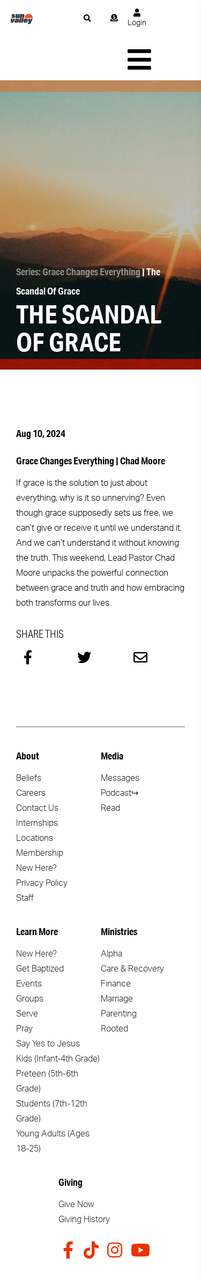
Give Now (76, 1164)
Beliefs (28, 738)
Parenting (119, 973)
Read (110, 768)
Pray (24, 988)
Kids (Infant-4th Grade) (58, 1018)
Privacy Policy (42, 843)
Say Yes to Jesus (48, 1003)
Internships (37, 783)
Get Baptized (40, 928)
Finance (116, 943)
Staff (25, 858)
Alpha (111, 913)
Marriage (117, 958)
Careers (31, 753)
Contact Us (37, 768)
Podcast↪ (119, 753)
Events (29, 943)
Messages (120, 738)
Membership (39, 813)
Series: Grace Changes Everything (78, 231)
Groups (29, 958)
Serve (27, 973)
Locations (34, 798)
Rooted (114, 988)
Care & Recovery (132, 928)
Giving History (84, 1179)
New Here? (36, 828)
